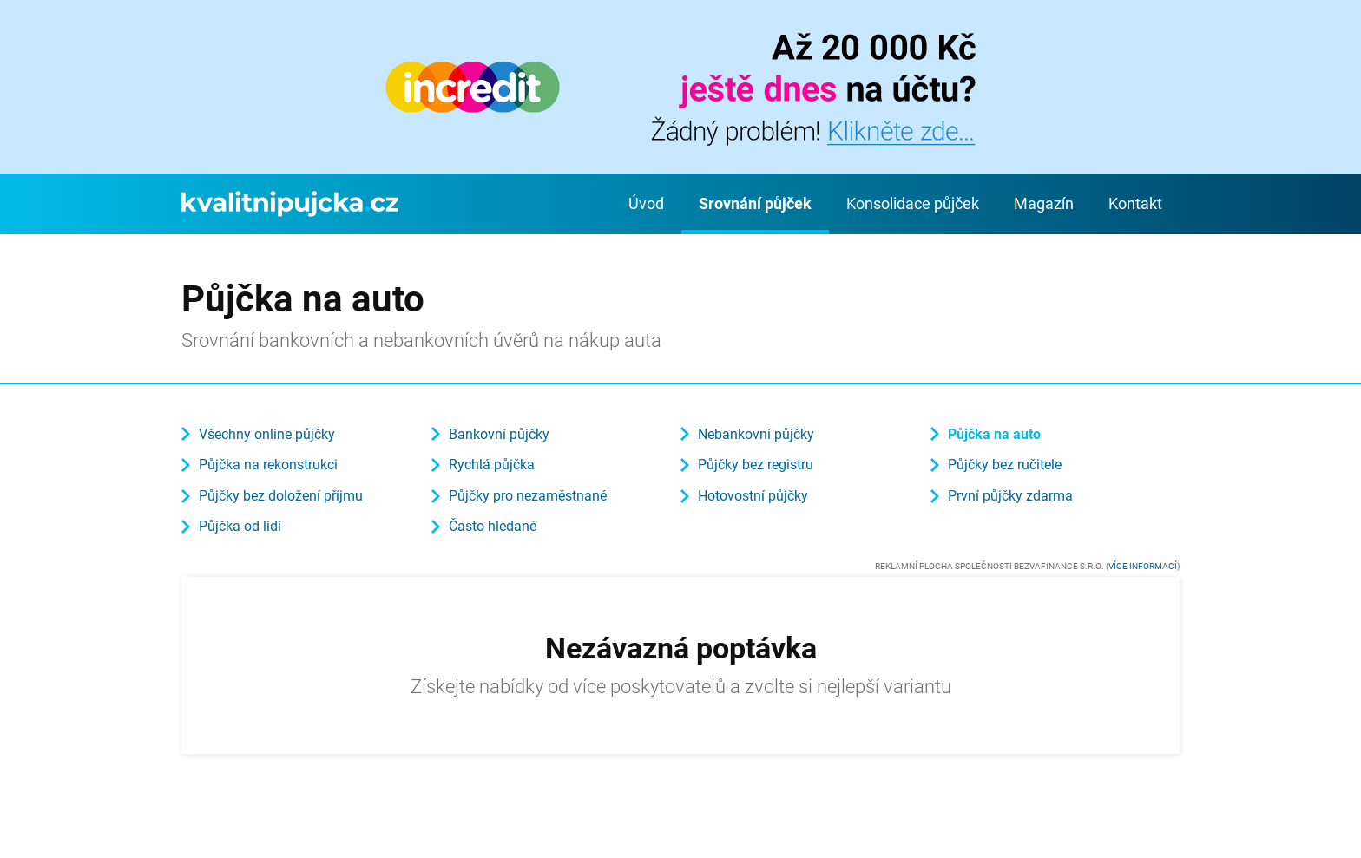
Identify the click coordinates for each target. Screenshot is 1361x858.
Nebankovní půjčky (756, 434)
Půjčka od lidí (240, 526)
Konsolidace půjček (912, 203)
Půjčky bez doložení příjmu (281, 496)
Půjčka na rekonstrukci (268, 464)
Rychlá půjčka (492, 464)
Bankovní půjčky (499, 434)
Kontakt (1135, 203)
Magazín (1044, 203)
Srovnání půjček (755, 203)
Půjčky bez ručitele (1005, 464)
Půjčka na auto (994, 434)
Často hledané (492, 526)
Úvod (646, 203)
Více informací (1142, 566)
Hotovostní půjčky (753, 496)
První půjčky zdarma (1010, 496)
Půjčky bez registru (755, 464)
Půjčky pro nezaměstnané (528, 496)
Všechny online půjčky (267, 434)
